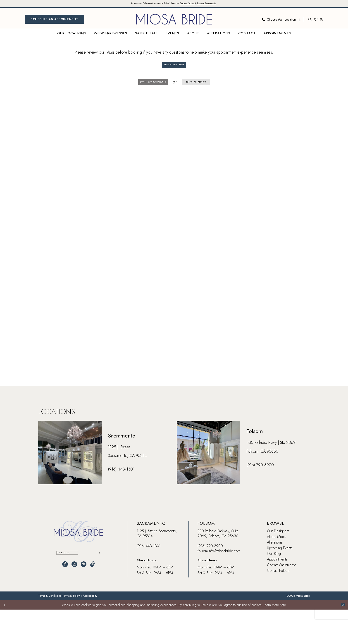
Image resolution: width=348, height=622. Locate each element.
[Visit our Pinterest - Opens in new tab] (83, 581)
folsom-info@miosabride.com (219, 563)
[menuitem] (54, 21)
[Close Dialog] (7, 617)
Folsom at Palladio (211, 91)
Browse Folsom (197, 4)
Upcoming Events (280, 560)
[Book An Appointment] (54, 21)
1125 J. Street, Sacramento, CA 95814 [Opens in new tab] (157, 546)
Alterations (274, 554)
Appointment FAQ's (174, 69)
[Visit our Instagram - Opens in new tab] (74, 581)
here (283, 617)
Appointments (277, 571)
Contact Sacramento (281, 577)
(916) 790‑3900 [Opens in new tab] (260, 477)
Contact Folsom (278, 583)
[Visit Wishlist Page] (316, 21)
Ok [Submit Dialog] (340, 617)
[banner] (174, 21)
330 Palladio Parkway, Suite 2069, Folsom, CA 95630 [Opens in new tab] (218, 546)
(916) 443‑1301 (148, 558)
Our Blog (274, 566)
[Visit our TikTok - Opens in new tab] (92, 581)
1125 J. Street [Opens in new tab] (119, 459)
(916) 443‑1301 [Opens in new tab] (121, 482)
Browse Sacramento (233, 4)
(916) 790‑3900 (210, 558)
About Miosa (276, 549)
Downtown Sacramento (139, 91)
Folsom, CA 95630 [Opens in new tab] (262, 464)
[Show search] (310, 21)
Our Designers (278, 543)
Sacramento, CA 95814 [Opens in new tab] (127, 468)
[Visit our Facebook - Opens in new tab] (65, 581)
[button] (322, 21)
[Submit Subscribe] (95, 567)
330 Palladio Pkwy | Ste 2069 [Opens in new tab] (271, 455)
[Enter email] (78, 567)
